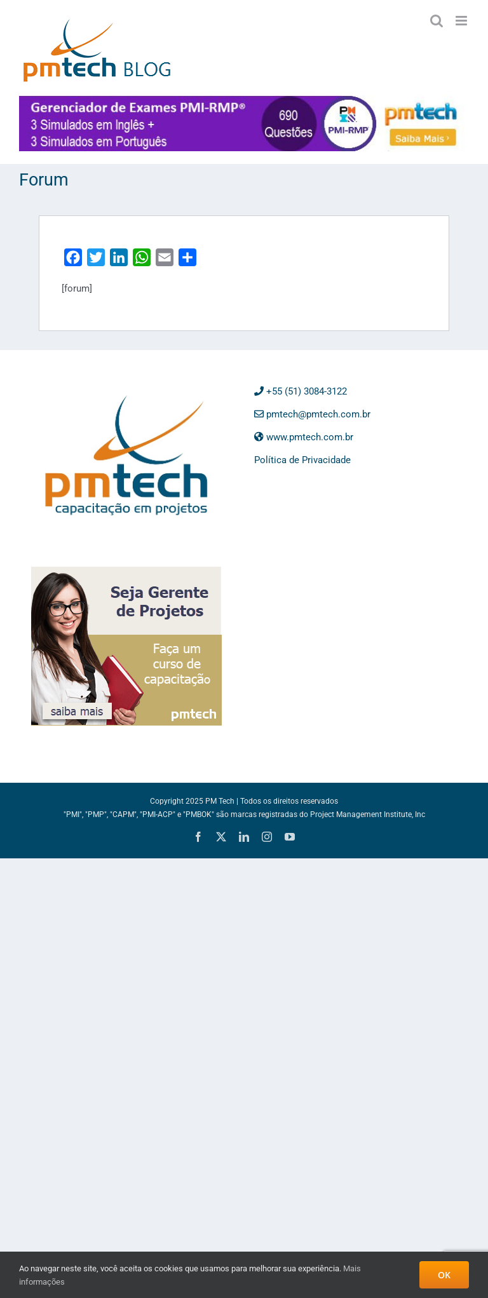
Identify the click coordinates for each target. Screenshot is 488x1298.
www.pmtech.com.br (303, 437)
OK (444, 1275)
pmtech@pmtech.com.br (312, 414)
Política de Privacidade (302, 460)
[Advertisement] (333, 646)
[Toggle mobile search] (436, 20)
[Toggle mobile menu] (462, 20)
